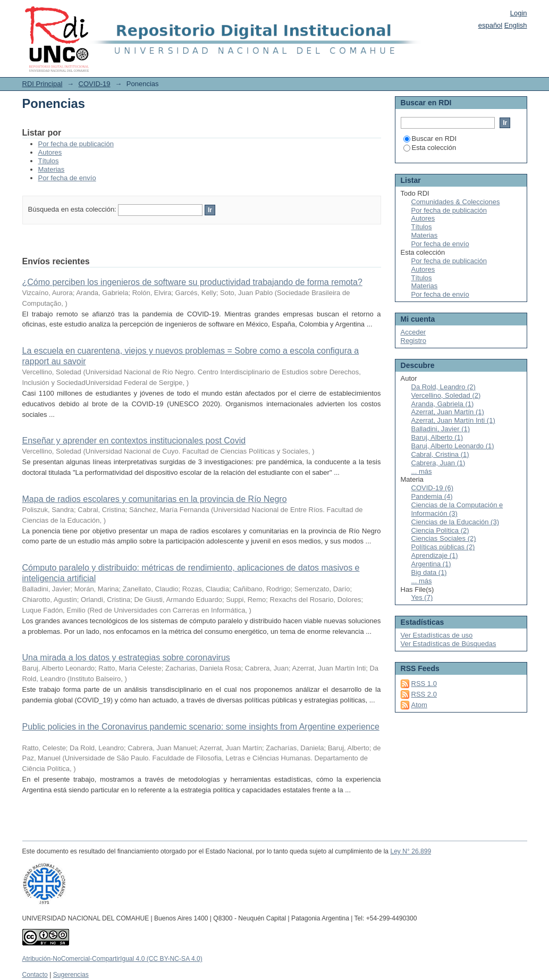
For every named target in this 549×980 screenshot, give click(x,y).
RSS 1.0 (424, 684)
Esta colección (430, 148)
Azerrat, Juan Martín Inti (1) (453, 420)
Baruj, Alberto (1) (437, 437)
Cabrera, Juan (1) (438, 463)
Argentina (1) (431, 564)
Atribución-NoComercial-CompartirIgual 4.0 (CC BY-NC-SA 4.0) (112, 958)
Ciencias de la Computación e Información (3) (457, 509)
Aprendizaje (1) (434, 555)
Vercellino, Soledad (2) (446, 395)
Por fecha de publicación (76, 144)
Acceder (413, 332)
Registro (413, 341)
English (515, 25)
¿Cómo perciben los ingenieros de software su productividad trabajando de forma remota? (192, 282)
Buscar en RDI (430, 139)
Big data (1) (429, 572)
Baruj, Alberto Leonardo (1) (452, 446)
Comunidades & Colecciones (455, 202)
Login (518, 13)
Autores (50, 152)
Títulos (48, 161)
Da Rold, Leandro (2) (443, 387)
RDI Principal (42, 84)
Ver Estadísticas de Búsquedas (448, 644)
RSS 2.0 (424, 694)
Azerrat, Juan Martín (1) (447, 412)
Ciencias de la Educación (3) (455, 522)
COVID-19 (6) (432, 488)
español (490, 25)
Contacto (35, 974)
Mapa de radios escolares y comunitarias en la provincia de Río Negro (154, 499)
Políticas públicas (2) (443, 547)
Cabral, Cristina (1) (440, 454)
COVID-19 (95, 84)
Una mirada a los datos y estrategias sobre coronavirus (126, 657)
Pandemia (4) (432, 496)
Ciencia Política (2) (440, 530)
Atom (419, 705)
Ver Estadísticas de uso (437, 635)
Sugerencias (71, 974)
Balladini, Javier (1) (440, 429)
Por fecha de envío (67, 178)
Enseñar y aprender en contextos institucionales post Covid (134, 440)
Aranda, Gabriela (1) (442, 404)
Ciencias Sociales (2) (443, 538)
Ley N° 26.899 (410, 851)
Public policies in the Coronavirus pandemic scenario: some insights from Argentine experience (200, 726)
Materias (51, 169)
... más (421, 471)
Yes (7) (422, 597)
